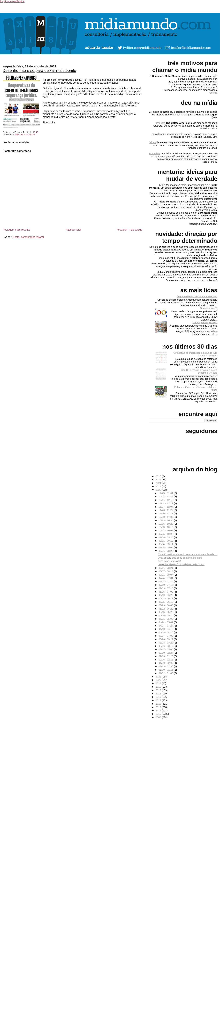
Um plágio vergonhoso (205, 322)
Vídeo (152, 142)
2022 (159, 489)
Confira (213, 92)
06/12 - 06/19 (166, 598)
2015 (159, 696)
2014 (159, 700)
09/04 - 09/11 (166, 544)
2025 (159, 479)
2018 (159, 686)
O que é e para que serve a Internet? (197, 296)
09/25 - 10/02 (166, 533)
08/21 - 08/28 (166, 550)
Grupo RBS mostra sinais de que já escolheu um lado (198, 371)
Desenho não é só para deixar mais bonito (39, 70)
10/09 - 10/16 (166, 527)
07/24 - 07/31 (166, 578)
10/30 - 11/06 (166, 516)
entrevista (207, 134)
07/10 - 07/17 (166, 584)
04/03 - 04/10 (166, 632)
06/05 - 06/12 (166, 601)
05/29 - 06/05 (166, 605)
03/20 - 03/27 (166, 639)
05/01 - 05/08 (166, 618)
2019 (159, 683)
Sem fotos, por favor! (169, 561)
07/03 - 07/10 (166, 588)
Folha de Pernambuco (25, 134)
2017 (159, 690)
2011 (159, 710)
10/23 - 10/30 (166, 520)
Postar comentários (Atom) (28, 237)
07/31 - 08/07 (166, 574)
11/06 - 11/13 (166, 513)
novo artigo (181, 114)
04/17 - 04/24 (166, 625)
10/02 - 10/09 (166, 530)
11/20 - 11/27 (166, 510)
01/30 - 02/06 (166, 662)
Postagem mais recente (16, 229)
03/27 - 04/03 (166, 635)
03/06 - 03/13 (166, 645)
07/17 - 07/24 (166, 581)
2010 (159, 713)
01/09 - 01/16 (166, 669)
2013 (159, 703)
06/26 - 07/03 (166, 591)
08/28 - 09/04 (166, 547)
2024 (159, 483)
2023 (159, 486)
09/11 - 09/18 (166, 540)
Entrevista (154, 153)
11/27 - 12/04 (166, 506)
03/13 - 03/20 (166, 642)
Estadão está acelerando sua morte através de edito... (187, 554)
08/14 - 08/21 (166, 567)
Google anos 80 (208, 308)
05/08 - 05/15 (166, 615)
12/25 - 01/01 (166, 493)
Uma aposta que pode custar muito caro (180, 557)
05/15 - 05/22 (166, 612)
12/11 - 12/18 (166, 500)
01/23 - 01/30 (166, 666)
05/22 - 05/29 (166, 608)
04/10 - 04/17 (166, 629)
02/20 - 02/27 (166, 652)
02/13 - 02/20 (166, 656)
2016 (159, 693)
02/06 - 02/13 (166, 659)
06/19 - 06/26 (166, 595)
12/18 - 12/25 (166, 496)
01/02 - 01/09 (166, 673)
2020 (159, 679)
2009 (159, 717)
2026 (159, 476)
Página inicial (73, 229)
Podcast (160, 122)
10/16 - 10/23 (166, 523)
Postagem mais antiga (129, 229)
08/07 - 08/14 (166, 571)
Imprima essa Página (12, 1)
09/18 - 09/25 (166, 537)
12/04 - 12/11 (166, 503)
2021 (159, 676)
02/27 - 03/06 (166, 649)
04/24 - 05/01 (166, 622)
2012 (159, 707)
